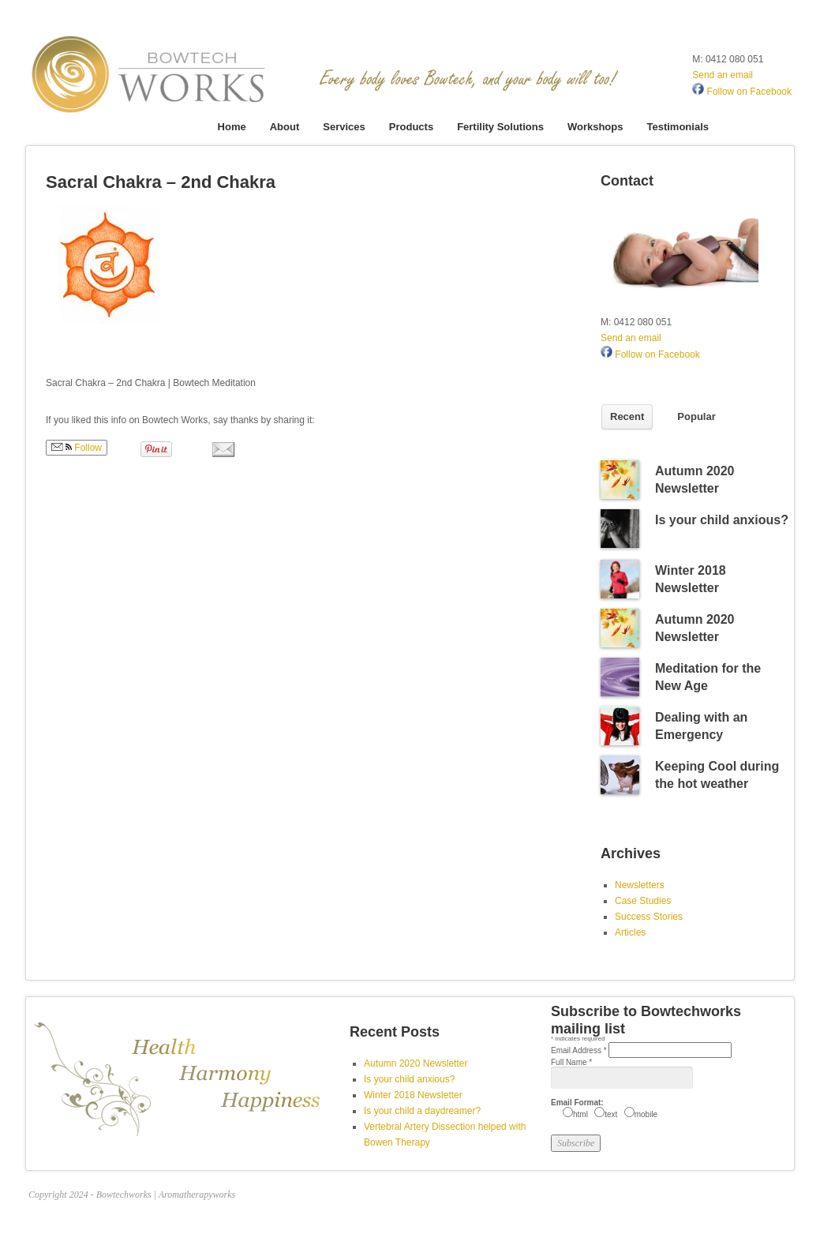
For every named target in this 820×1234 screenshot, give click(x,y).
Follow (76, 447)
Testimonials (677, 127)
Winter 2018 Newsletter (413, 1095)
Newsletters (640, 885)
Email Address (579, 1050)
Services (344, 127)
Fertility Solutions (500, 127)
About (285, 127)
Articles (630, 932)
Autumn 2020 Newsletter (415, 1063)
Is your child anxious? (721, 520)
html (580, 1114)
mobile (646, 1114)
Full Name (571, 1062)
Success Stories (649, 916)
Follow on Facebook (742, 91)
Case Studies (643, 900)
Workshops (595, 127)
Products (411, 127)
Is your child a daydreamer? (422, 1110)
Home (232, 127)
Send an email (722, 75)
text (611, 1114)
